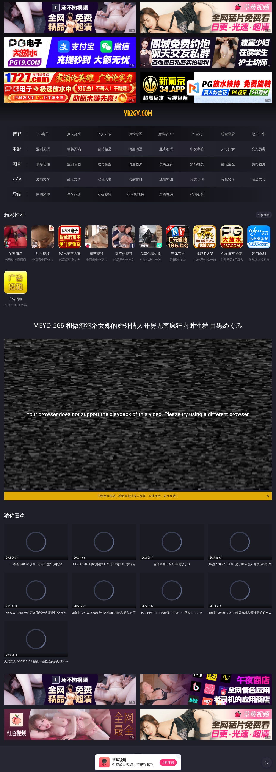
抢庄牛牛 (258, 134)
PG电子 (43, 134)
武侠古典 (135, 179)
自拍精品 (104, 149)
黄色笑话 (228, 179)
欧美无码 (74, 149)
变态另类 (258, 149)
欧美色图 (104, 164)
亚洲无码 (43, 149)
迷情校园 (166, 179)
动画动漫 (135, 149)
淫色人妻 (104, 179)
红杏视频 (166, 194)
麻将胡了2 (166, 134)
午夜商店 (74, 194)
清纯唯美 (197, 164)
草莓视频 (104, 194)
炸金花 (197, 134)
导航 (17, 194)
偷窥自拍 (43, 164)
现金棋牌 (228, 134)
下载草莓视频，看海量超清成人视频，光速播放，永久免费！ (183, 496)
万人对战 (104, 134)
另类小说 (197, 179)
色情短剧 (197, 194)
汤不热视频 (135, 194)
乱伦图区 (228, 164)
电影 (17, 149)
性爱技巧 (258, 179)
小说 (17, 179)
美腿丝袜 (166, 164)
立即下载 (168, 762)
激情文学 (43, 179)
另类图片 (258, 164)
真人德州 (74, 134)
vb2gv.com (138, 113)
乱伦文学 (74, 179)
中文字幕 (197, 149)
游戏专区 (135, 134)
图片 (17, 164)
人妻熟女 (228, 149)
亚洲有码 (166, 149)
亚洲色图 (74, 164)
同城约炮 (43, 194)
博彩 (17, 134)
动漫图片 (135, 164)
